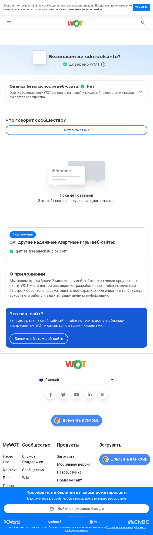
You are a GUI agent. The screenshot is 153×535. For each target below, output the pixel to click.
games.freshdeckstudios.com (41, 251)
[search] (143, 22)
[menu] (8, 22)
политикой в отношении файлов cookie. (75, 9)
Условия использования (119, 527)
